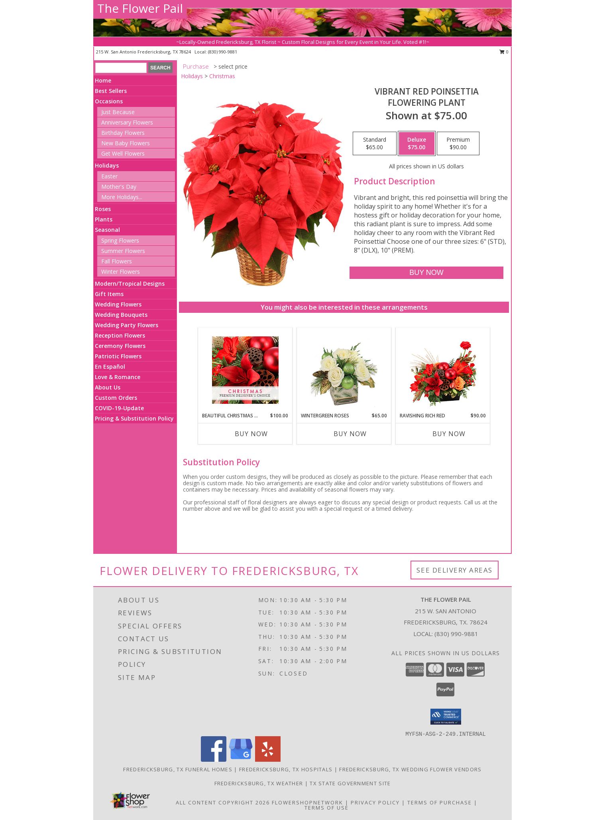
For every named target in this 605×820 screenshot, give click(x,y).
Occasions (109, 101)
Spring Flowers (120, 240)
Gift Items (109, 294)
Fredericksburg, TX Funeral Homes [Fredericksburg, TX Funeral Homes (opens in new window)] (177, 769)
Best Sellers (111, 91)
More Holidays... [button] (121, 197)
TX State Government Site (350, 783)
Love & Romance (117, 377)
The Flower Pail (140, 8)
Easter (109, 176)
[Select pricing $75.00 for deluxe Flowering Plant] (416, 143)
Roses (103, 209)
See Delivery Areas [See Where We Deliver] (454, 570)
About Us (107, 387)
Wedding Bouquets (121, 314)
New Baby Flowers (125, 143)
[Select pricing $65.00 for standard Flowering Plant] (374, 143)
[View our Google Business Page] (240, 759)
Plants (103, 219)
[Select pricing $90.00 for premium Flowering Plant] (458, 143)
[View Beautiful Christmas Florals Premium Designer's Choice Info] (245, 370)
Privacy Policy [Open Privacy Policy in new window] (375, 802)
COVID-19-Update (119, 408)
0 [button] (504, 52)
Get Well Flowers (123, 153)
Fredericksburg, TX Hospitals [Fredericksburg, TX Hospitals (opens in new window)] (285, 769)
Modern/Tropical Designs (130, 283)
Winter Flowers (120, 271)
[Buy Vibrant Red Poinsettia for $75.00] (426, 273)
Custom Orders (116, 397)
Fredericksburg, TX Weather (258, 783)
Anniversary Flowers (127, 122)
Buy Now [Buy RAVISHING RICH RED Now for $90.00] (449, 433)
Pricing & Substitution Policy (134, 418)
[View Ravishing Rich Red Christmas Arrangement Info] (443, 370)
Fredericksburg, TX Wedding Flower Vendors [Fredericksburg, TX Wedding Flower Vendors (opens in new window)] (410, 769)
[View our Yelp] (268, 759)
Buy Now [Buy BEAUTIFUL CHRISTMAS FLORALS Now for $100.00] (251, 433)
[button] (445, 717)
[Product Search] (121, 68)
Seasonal (107, 229)
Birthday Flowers (123, 132)
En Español (110, 366)
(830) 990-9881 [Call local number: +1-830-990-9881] (222, 52)
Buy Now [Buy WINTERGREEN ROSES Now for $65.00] (350, 433)
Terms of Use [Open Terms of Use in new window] (326, 807)
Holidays (107, 165)
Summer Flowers (123, 251)
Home (103, 80)
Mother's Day (118, 186)
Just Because (118, 112)
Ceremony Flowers (120, 346)
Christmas (222, 76)
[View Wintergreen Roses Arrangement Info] (344, 370)
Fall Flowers (116, 261)
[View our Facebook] (213, 759)
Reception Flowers (120, 335)
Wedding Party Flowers (126, 325)
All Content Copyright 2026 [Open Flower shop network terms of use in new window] (223, 802)
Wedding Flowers (118, 304)
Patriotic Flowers (118, 356)
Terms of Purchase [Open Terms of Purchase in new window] (439, 802)
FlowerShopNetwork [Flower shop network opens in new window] (307, 802)
